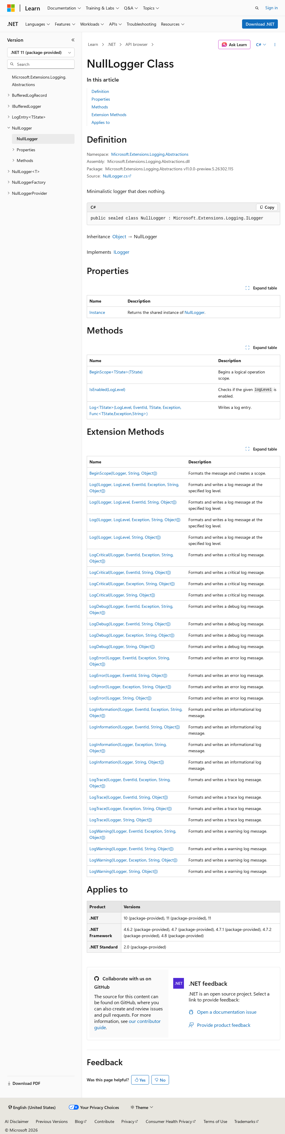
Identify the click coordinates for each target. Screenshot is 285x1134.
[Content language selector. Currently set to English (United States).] (32, 1107)
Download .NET (260, 24)
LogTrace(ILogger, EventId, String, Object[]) (128, 797)
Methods (100, 107)
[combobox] (41, 52)
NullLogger (195, 312)
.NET (112, 44)
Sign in (271, 7)
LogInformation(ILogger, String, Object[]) (126, 762)
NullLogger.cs (115, 176)
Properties (101, 99)
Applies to (101, 122)
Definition (100, 91)
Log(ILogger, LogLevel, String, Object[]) (125, 537)
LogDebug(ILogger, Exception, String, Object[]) (131, 635)
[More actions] (275, 44)
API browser (137, 44)
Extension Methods (109, 114)
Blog (79, 1121)
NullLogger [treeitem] (27, 138)
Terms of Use (215, 1121)
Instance (97, 312)
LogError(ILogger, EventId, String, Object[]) (128, 675)
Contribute (104, 1121)
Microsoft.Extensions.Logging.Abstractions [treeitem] (39, 80)
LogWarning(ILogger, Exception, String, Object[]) (133, 860)
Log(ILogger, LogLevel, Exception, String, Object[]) (134, 519)
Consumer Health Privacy (169, 1121)
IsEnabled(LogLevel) (107, 389)
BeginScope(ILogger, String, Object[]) (123, 473)
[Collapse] (73, 40)
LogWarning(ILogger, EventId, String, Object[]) (131, 848)
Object (119, 236)
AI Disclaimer (17, 1121)
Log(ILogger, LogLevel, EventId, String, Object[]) (132, 502)
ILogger (121, 252)
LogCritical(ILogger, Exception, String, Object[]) (132, 583)
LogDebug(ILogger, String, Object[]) (122, 646)
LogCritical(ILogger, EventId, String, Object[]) (130, 572)
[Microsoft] (11, 8)
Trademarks (244, 1121)
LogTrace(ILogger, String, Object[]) (120, 820)
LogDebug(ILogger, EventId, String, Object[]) (130, 624)
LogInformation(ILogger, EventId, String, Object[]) (134, 727)
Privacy (127, 1121)
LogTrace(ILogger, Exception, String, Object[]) (130, 808)
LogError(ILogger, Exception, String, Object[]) (130, 686)
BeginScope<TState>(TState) (115, 372)
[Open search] (257, 8)
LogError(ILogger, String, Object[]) (120, 698)
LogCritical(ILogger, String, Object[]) (122, 595)
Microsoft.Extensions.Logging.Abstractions (149, 154)
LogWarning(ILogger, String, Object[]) (123, 871)
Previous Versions (52, 1121)
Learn (93, 44)
